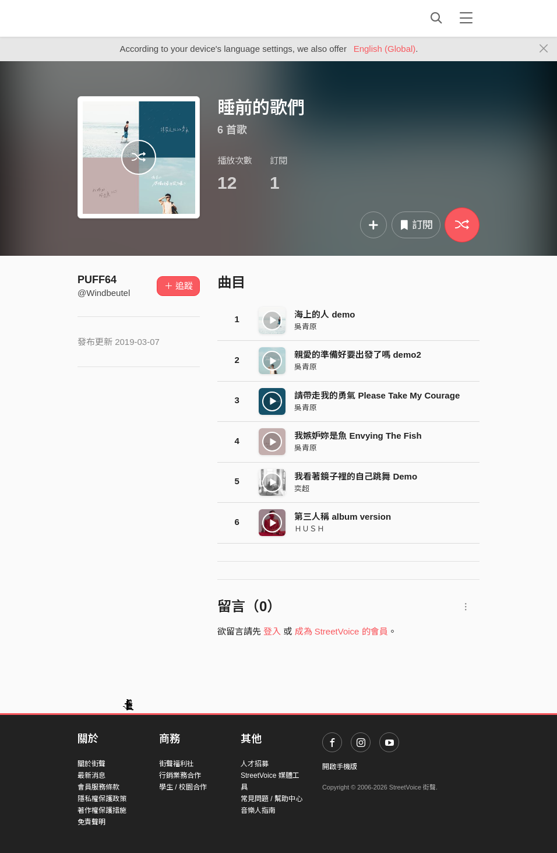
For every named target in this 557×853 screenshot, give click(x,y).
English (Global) (385, 49)
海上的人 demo (324, 314)
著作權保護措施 (101, 810)
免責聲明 (91, 822)
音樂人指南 (258, 810)
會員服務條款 (98, 787)
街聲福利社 (176, 764)
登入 (272, 631)
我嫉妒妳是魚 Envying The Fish (357, 435)
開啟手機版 (339, 767)
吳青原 (305, 326)
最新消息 (91, 775)
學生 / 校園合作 (183, 787)
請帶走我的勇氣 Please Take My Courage (377, 395)
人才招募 (255, 764)
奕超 (301, 488)
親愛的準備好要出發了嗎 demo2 (357, 354)
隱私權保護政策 (101, 799)
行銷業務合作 (180, 775)
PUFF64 (97, 279)
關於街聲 (91, 764)
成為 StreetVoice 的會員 (341, 631)
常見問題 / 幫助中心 (271, 799)
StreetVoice (125, 18)
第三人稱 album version (342, 516)
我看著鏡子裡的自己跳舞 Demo (355, 476)
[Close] (544, 49)
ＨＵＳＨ (309, 528)
